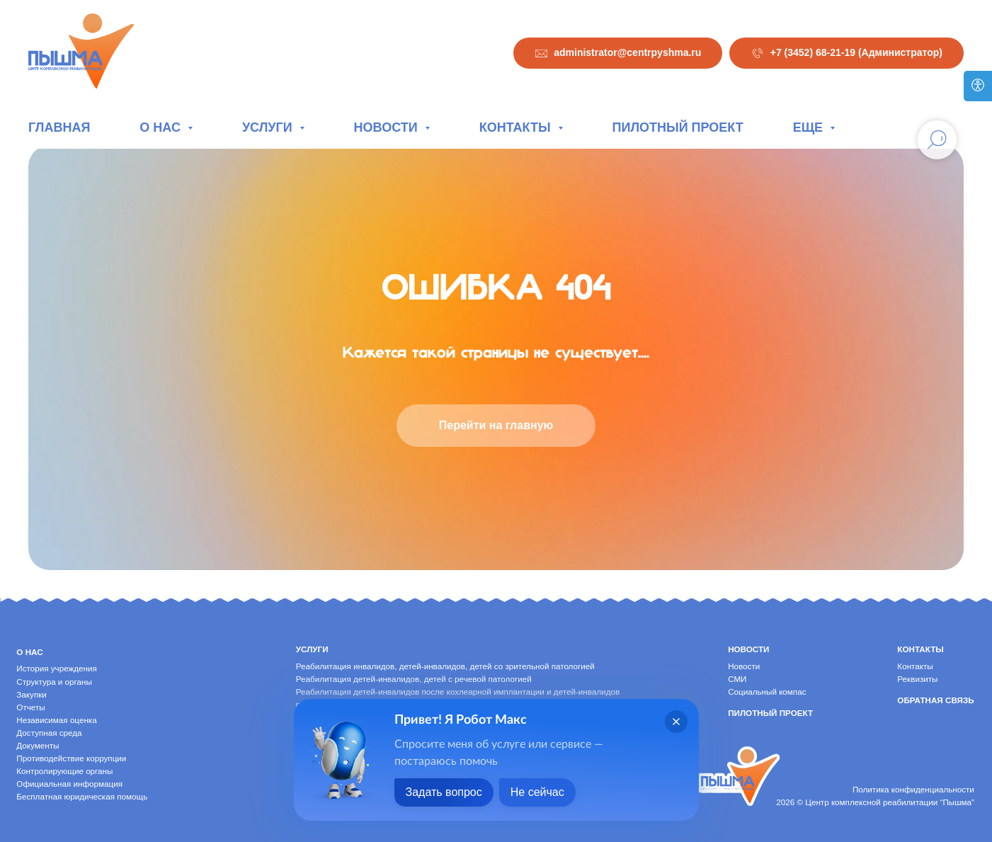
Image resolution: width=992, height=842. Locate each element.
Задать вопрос (444, 792)
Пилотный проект (677, 127)
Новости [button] (387, 127)
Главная (59, 127)
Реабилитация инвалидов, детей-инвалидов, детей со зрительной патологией (445, 666)
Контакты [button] (516, 127)
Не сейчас (537, 792)
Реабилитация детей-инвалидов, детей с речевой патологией (414, 678)
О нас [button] (161, 127)
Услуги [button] (269, 127)
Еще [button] (809, 127)
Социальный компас (767, 691)
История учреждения (56, 668)
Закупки (31, 694)
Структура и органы (54, 681)
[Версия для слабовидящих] (978, 86)
